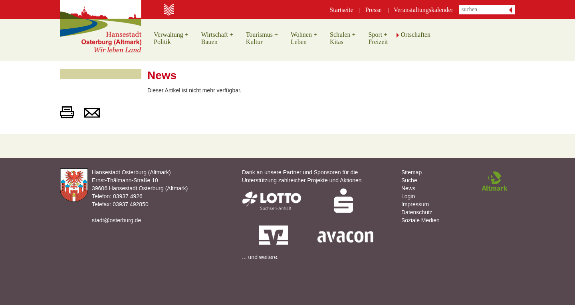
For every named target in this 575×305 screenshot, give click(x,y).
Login (408, 196)
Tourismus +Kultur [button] (262, 38)
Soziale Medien (420, 220)
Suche (409, 180)
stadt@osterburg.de (116, 220)
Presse (373, 9)
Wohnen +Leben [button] (304, 38)
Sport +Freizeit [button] (378, 38)
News (408, 188)
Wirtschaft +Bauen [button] (217, 38)
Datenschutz (416, 212)
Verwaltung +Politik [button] (171, 38)
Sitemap (411, 172)
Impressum (415, 204)
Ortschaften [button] (415, 34)
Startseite (341, 9)
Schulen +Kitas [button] (343, 38)
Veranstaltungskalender (423, 9)
